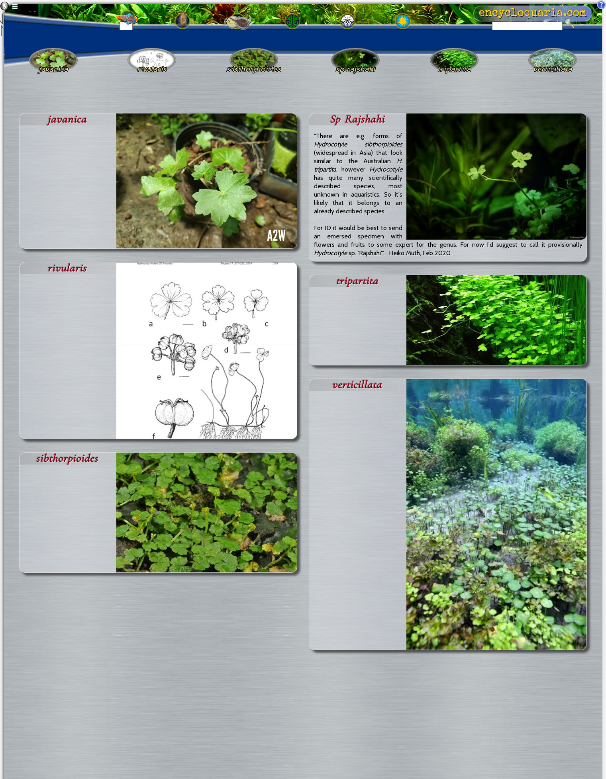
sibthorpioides (67, 458)
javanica (66, 119)
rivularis (66, 268)
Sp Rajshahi (356, 119)
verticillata (357, 384)
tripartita (357, 280)
